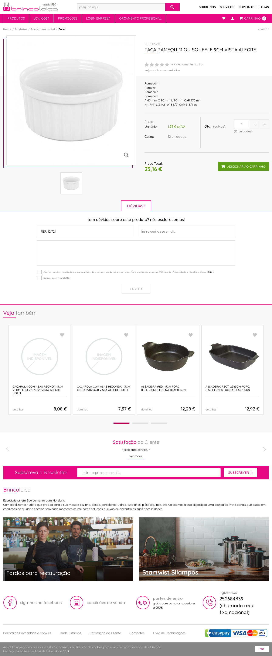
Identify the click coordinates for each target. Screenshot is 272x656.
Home (7, 29)
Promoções (67, 18)
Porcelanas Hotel (43, 29)
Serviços (227, 7)
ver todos (136, 456)
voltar (265, 29)
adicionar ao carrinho (243, 166)
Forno (62, 29)
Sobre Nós (207, 7)
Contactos (136, 633)
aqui (210, 271)
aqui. (66, 651)
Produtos (16, 18)
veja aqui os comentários (162, 70)
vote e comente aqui (185, 64)
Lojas (264, 7)
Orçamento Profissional (140, 18)
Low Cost (41, 18)
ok (262, 649)
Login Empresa (98, 18)
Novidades (246, 7)
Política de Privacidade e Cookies (27, 633)
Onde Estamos (70, 633)
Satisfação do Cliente (105, 633)
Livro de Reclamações (169, 633)
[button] (121, 423)
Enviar (136, 289)
